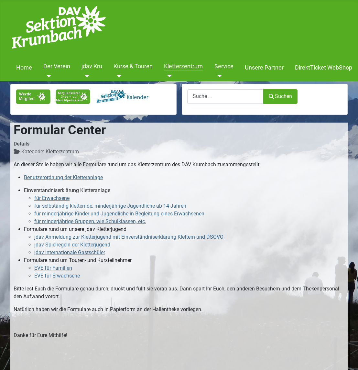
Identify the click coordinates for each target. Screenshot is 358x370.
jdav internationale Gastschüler (69, 252)
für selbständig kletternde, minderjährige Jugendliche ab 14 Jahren (110, 206)
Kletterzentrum (183, 66)
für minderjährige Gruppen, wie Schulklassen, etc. (90, 221)
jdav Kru (91, 66)
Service (223, 66)
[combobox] (225, 96)
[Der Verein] (47, 76)
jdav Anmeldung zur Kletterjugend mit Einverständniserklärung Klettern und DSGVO (128, 237)
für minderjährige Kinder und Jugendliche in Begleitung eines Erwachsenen (119, 214)
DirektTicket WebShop (323, 67)
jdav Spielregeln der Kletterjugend (72, 245)
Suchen (280, 96)
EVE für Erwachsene (57, 276)
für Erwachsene (52, 198)
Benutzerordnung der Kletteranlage (63, 177)
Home (24, 67)
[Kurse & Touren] (118, 76)
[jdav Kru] (85, 76)
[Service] (218, 76)
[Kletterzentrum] (168, 76)
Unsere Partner (264, 67)
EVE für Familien (53, 268)
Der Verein (56, 66)
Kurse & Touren (133, 66)
